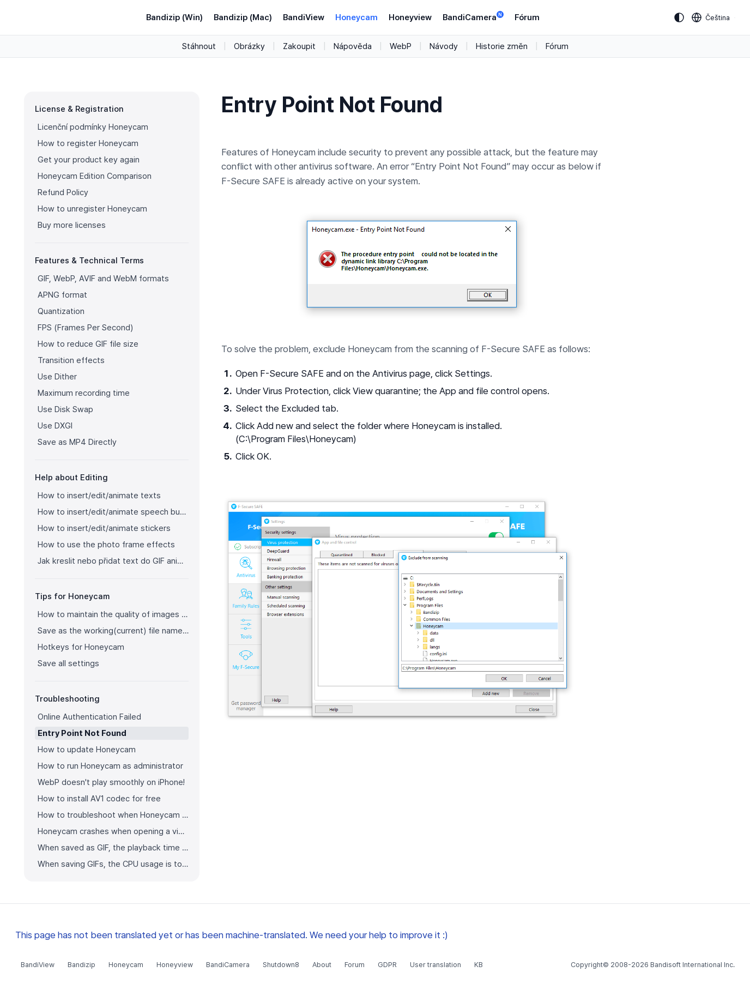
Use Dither (57, 377)
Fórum (527, 17)
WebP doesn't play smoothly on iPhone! (111, 782)
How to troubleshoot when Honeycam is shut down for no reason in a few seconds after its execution (113, 815)
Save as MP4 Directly (77, 442)
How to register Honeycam (88, 143)
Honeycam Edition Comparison (95, 176)
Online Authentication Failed (89, 717)
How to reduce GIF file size (88, 344)
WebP (401, 46)
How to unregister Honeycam (92, 209)
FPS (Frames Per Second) (85, 328)
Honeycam (356, 17)
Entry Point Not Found (82, 733)
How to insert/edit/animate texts (99, 495)
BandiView (303, 17)
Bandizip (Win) (174, 17)
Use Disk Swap (65, 409)
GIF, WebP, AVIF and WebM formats (103, 278)
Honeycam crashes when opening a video (113, 831)
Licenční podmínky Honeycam (93, 127)
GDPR (387, 965)
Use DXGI (55, 426)
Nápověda (353, 46)
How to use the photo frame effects (106, 545)
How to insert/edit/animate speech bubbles (113, 512)
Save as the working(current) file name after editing (113, 631)
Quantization (61, 311)
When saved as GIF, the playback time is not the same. (113, 848)
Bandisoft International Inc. (692, 965)
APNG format (62, 295)
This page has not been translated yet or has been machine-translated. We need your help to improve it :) (231, 934)
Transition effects (71, 360)
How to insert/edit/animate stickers (104, 528)
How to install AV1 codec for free (99, 799)
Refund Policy (63, 192)
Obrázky (249, 46)
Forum (354, 965)
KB (478, 965)
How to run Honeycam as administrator (110, 766)
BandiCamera (473, 16)
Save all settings (68, 663)
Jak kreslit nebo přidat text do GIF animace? (113, 561)
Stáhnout (199, 46)
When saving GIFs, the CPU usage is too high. (113, 864)
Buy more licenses (72, 225)
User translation (435, 965)
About (321, 965)
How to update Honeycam (87, 749)
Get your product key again (89, 160)
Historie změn (502, 46)
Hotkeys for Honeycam (81, 647)
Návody (444, 46)
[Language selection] (711, 17)
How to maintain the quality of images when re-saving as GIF (113, 614)
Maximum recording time (84, 393)
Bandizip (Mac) (243, 17)
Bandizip (81, 965)
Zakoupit (299, 46)
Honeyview (410, 17)
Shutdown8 (281, 965)
